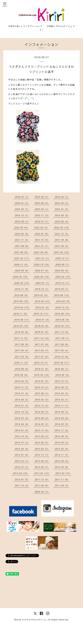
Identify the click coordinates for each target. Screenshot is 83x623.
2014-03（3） (42, 424)
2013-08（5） (62, 436)
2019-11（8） (22, 289)
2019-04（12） (43, 301)
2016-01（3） (42, 381)
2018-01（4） (42, 332)
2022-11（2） (42, 215)
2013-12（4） (42, 430)
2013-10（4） (22, 436)
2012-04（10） (21, 473)
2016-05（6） (21, 375)
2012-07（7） (22, 467)
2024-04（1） (62, 197)
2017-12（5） (62, 332)
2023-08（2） (42, 203)
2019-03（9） (63, 301)
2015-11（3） (22, 387)
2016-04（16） (42, 375)
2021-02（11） (22, 258)
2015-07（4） (22, 393)
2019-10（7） (42, 289)
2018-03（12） (63, 326)
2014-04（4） (22, 424)
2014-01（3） (22, 430)
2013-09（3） (42, 436)
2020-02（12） (22, 283)
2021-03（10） (62, 252)
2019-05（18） (21, 301)
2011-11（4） (62, 479)
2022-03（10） (62, 227)
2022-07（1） (42, 221)
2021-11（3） (22, 239)
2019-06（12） (62, 295)
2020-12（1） (62, 258)
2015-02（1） (62, 399)
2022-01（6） (42, 233)
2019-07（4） (41, 295)
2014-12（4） (42, 405)
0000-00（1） (42, 491)
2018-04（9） (42, 326)
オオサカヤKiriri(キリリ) (34, 619)
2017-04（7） (42, 350)
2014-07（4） (22, 418)
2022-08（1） (22, 221)
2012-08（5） (62, 461)
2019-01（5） (43, 307)
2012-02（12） (63, 473)
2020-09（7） (62, 264)
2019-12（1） (62, 283)
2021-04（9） (41, 252)
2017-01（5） (42, 356)
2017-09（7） (62, 338)
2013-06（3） (42, 442)
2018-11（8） (21, 313)
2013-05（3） (62, 442)
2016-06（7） (62, 369)
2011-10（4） (22, 485)
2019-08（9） (21, 295)
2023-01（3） (62, 209)
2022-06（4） (62, 221)
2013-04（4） (22, 448)
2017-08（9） (22, 344)
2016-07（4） (42, 369)
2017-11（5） (21, 338)
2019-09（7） (62, 289)
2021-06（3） (62, 246)
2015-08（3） (62, 387)
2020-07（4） (42, 270)
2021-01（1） (43, 258)
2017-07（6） (42, 344)
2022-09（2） (62, 215)
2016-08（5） (22, 369)
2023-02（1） (42, 209)
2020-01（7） (43, 283)
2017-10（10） (42, 338)
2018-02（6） (22, 332)
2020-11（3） (21, 264)
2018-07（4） (43, 319)
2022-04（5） (41, 227)
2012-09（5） (42, 461)
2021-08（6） (22, 246)
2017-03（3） (62, 350)
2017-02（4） (22, 356)
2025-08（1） (42, 197)
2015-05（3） (62, 393)
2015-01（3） (22, 405)
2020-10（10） (42, 264)
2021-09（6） (62, 239)
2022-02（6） (22, 233)
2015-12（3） (62, 381)
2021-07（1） (42, 246)
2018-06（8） (62, 319)
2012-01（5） (22, 479)
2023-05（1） (62, 203)
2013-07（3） (22, 442)
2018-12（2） (62, 307)
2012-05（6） (62, 467)
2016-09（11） (62, 362)
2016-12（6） (62, 356)
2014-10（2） (22, 411)
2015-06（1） (42, 393)
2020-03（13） (63, 276)
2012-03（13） (42, 473)
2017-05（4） (22, 350)
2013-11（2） (62, 430)
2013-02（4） (62, 448)
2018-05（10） (21, 326)
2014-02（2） (62, 424)
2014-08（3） (62, 411)
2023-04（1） (22, 209)
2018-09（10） (63, 313)
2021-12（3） (62, 233)
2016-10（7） (41, 362)
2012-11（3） (62, 454)
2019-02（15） (22, 307)
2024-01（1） (22, 203)
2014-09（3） (42, 411)
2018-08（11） (22, 319)
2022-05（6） (21, 227)
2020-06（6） (62, 270)
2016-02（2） (22, 381)
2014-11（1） (62, 405)
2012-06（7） (42, 467)
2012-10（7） (22, 461)
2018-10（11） (41, 313)
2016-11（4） (21, 362)
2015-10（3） (42, 387)
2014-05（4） (62, 418)
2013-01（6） (22, 454)
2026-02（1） (22, 197)
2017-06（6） (62, 344)
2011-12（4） (42, 479)
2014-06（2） (42, 418)
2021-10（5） (42, 239)
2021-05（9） (21, 252)
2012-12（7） (42, 454)
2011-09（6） (42, 485)
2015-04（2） (22, 399)
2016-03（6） (62, 375)
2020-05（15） (21, 276)
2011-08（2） (62, 485)
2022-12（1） (22, 215)
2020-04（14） (42, 276)
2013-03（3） (42, 448)
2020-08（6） (22, 270)
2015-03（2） (42, 399)
